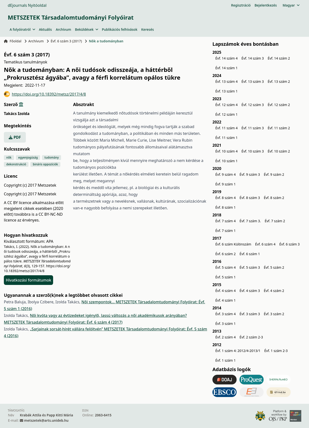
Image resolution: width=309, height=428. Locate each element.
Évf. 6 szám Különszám (233, 244)
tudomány (51, 157)
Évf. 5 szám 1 (225, 277)
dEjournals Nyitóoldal (27, 5)
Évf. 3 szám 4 (225, 314)
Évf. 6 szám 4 (265, 244)
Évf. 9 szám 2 (274, 174)
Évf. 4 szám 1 (225, 300)
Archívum (63, 29)
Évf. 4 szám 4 (225, 290)
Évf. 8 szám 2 (274, 197)
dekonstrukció (16, 164)
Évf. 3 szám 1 (225, 323)
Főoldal (12, 41)
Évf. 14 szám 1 (226, 68)
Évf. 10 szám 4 (226, 151)
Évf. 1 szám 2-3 (276, 350)
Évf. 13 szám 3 (252, 81)
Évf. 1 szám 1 (225, 360)
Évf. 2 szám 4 (225, 337)
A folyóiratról (22, 29)
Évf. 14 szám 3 (252, 58)
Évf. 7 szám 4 (225, 221)
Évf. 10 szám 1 (226, 161)
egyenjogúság (28, 157)
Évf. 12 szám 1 (226, 114)
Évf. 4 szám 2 (274, 290)
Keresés (147, 29)
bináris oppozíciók (45, 164)
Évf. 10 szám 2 (279, 151)
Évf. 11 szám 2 (279, 128)
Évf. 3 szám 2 (274, 314)
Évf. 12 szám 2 (279, 104)
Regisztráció (241, 5)
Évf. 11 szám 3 (252, 128)
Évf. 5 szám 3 (249, 267)
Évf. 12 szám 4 (226, 104)
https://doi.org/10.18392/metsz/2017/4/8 (45, 94)
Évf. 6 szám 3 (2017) (66, 41)
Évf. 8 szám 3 (249, 197)
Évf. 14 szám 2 (279, 58)
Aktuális (45, 29)
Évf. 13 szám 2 (279, 81)
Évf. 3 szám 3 (249, 314)
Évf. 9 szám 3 (249, 174)
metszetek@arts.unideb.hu (46, 420)
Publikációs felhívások (119, 29)
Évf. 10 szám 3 (252, 151)
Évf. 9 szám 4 (225, 174)
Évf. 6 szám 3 (289, 244)
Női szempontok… (98, 302)
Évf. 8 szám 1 (225, 207)
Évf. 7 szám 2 (275, 221)
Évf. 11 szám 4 (226, 128)
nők (9, 157)
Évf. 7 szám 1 (225, 230)
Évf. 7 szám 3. (250, 221)
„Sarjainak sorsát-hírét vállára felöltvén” (67, 329)
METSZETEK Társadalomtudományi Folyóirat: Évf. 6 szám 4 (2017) (63, 322)
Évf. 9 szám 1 (225, 184)
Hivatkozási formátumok (28, 280)
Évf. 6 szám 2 (225, 254)
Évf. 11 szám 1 (226, 137)
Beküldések (86, 29)
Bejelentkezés (265, 5)
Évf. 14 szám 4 (226, 58)
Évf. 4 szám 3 (249, 290)
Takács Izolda (16, 113)
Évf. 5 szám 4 (225, 267)
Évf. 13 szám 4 (226, 81)
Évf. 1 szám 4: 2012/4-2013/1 (237, 350)
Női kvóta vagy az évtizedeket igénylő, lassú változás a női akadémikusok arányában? (108, 315)
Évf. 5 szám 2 (274, 267)
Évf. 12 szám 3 (252, 104)
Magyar (291, 5)
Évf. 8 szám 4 (225, 197)
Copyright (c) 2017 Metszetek (30, 194)
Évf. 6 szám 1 (249, 254)
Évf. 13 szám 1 (226, 91)
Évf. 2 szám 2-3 (251, 337)
